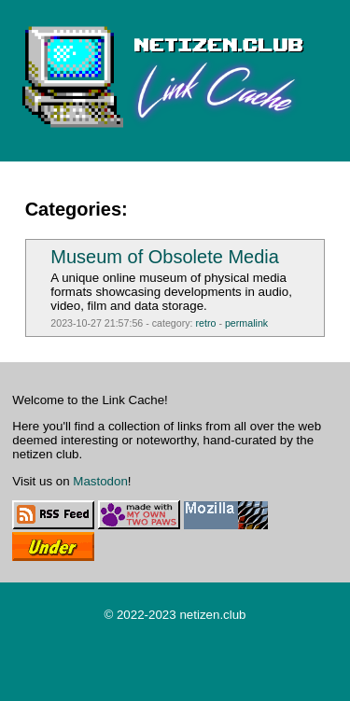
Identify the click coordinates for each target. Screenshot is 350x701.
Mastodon (100, 481)
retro (206, 323)
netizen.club (212, 615)
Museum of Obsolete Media (164, 256)
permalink (246, 323)
